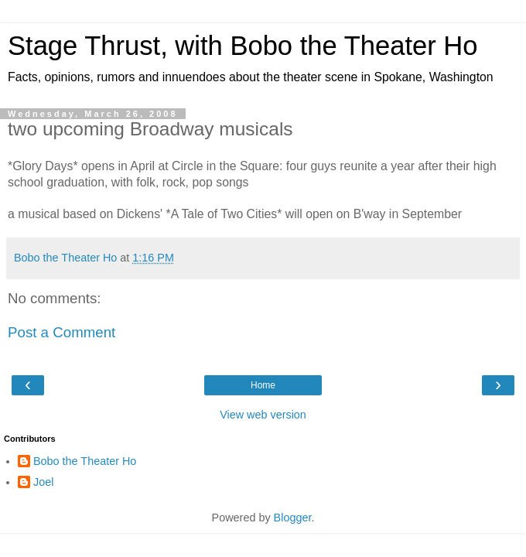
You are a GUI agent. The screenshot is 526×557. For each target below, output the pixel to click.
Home (263, 385)
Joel (43, 482)
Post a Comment (61, 332)
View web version (263, 414)
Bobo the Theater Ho (84, 461)
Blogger (293, 517)
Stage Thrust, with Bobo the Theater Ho (243, 45)
